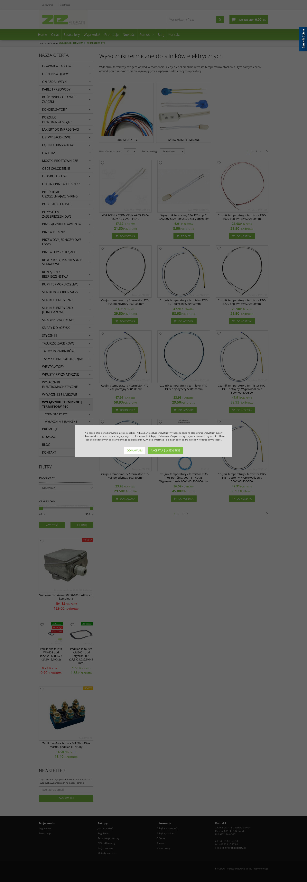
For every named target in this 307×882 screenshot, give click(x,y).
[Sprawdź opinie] (303, 40)
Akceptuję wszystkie (165, 450)
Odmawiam (135, 450)
